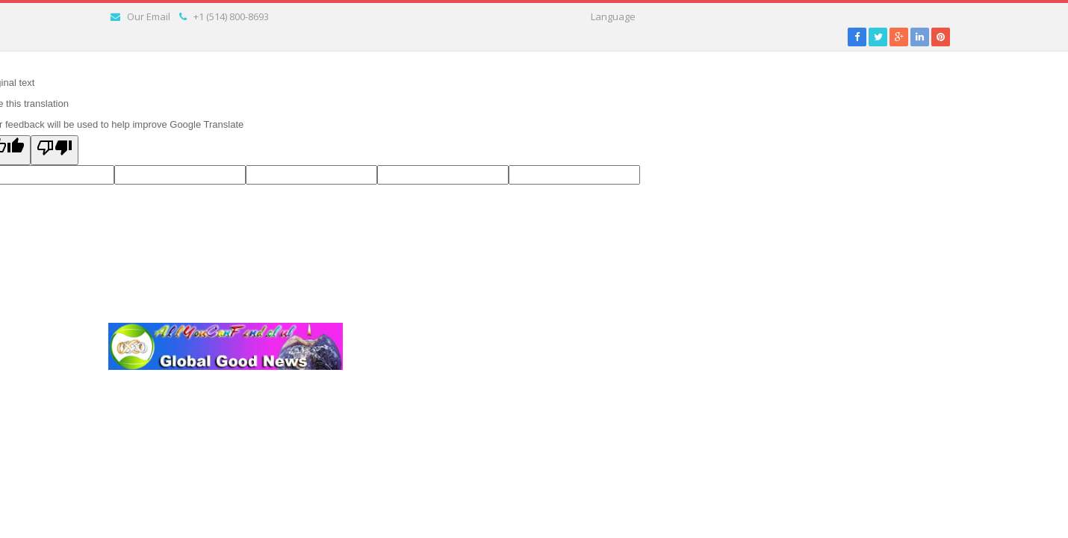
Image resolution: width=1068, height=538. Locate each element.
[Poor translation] (54, 150)
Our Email (148, 16)
